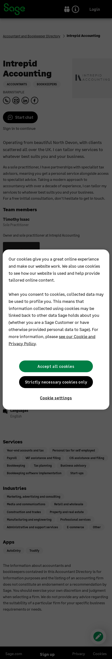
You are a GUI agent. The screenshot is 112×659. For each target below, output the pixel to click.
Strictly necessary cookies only (56, 382)
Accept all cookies (55, 366)
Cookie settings (56, 397)
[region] (56, 330)
